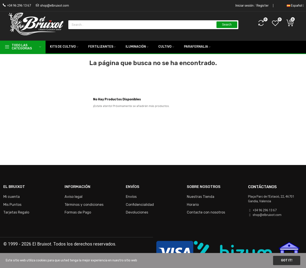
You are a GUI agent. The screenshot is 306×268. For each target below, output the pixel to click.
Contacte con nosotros (206, 212)
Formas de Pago (78, 212)
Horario (193, 204)
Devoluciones (137, 212)
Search (226, 24)
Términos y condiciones (84, 204)
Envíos (131, 197)
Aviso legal (73, 197)
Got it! (286, 260)
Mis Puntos (12, 204)
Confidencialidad (140, 204)
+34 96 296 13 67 (19, 5)
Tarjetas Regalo (16, 212)
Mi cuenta (11, 197)
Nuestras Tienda (200, 197)
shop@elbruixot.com (54, 5)
